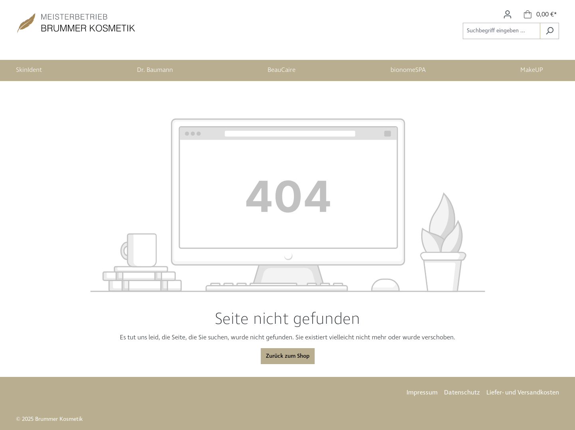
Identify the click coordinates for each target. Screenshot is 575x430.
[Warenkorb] (540, 15)
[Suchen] (549, 31)
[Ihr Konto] (507, 14)
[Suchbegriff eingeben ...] (501, 31)
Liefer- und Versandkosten (522, 392)
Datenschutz (462, 392)
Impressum (422, 392)
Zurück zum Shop (287, 356)
